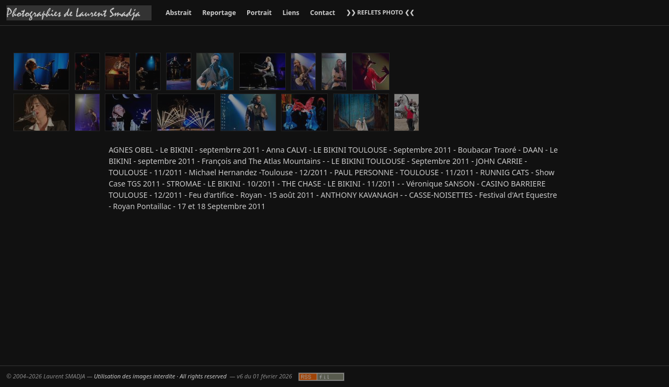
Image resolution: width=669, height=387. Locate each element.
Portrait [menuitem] (259, 12)
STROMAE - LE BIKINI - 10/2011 (221, 183)
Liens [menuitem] (291, 12)
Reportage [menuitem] (219, 12)
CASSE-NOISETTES (441, 195)
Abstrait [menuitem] (178, 12)
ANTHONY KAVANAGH (360, 195)
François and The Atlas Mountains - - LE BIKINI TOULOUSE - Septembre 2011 (335, 161)
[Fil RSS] (321, 376)
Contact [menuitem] (322, 12)
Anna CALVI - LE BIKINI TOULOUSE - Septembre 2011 (359, 150)
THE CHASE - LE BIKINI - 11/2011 (338, 183)
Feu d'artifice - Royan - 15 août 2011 (251, 195)
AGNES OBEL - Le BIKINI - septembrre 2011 (184, 150)
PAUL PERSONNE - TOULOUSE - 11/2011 (404, 172)
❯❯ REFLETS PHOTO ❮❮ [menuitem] (380, 12)
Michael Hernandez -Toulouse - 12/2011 (258, 172)
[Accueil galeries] (79, 12)
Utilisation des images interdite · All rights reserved (160, 376)
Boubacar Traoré (487, 150)
